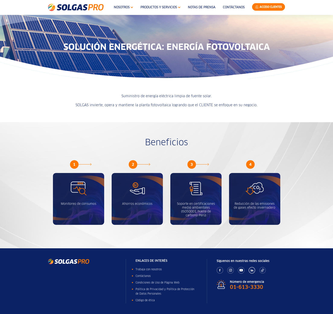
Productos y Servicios (160, 7)
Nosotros (123, 7)
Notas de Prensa (201, 7)
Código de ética (145, 300)
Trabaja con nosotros (149, 269)
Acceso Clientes (271, 7)
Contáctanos (234, 7)
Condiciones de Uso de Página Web (158, 282)
